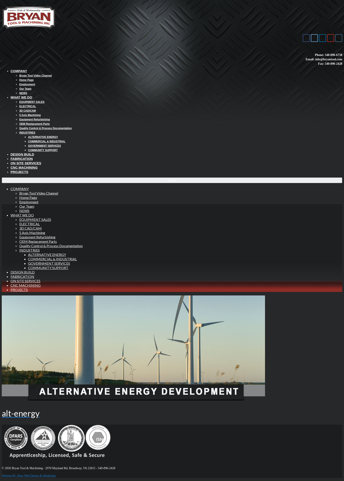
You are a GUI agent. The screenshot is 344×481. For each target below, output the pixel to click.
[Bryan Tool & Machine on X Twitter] (314, 38)
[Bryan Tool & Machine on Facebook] (306, 38)
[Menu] (172, 180)
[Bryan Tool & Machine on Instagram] (338, 38)
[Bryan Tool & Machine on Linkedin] (322, 38)
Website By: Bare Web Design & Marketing (29, 475)
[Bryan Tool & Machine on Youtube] (330, 38)
